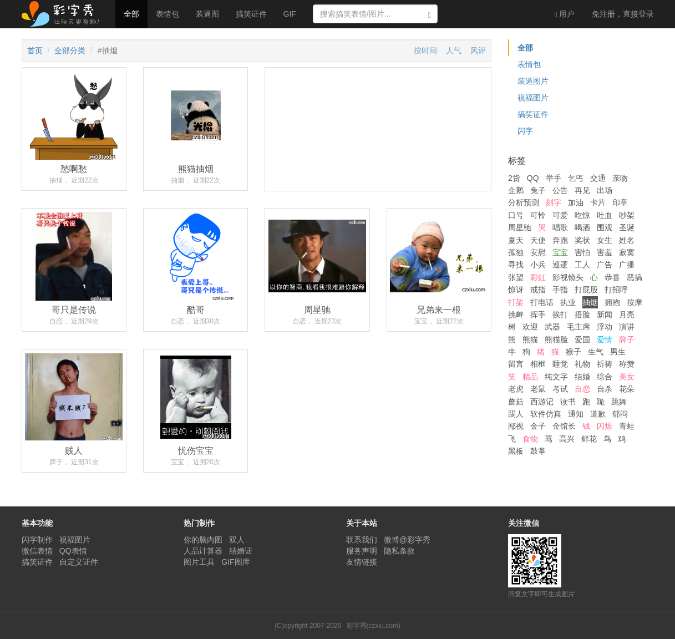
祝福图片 (533, 97)
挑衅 (516, 314)
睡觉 (560, 363)
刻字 (553, 202)
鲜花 (589, 438)
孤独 (516, 252)
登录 (623, 13)
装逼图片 (533, 81)
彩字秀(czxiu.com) (373, 626)
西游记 (542, 401)
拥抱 (612, 302)
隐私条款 (399, 550)
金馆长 (564, 426)
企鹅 (516, 190)
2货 (514, 178)
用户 (564, 14)
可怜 (538, 215)
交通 (598, 178)
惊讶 (516, 289)
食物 (530, 438)
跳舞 (619, 401)
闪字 (525, 130)
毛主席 (578, 326)
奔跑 (560, 240)
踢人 (516, 413)
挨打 (560, 314)
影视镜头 (567, 277)
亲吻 (620, 178)
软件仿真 (545, 413)
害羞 (604, 252)
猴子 (573, 351)
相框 (538, 363)
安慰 (538, 252)
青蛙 (627, 426)
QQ (533, 178)
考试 (560, 388)
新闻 (604, 314)
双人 (237, 539)
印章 (620, 202)
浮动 (604, 326)
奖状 (582, 240)
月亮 (627, 314)
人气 (453, 50)
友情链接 (361, 561)
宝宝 (560, 252)
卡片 (598, 202)
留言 (516, 363)
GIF (289, 13)
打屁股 (586, 289)
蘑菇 (516, 401)
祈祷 (604, 363)
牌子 (627, 339)
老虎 (516, 388)
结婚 (582, 376)
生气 (595, 351)
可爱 (560, 215)
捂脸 (582, 314)
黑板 (516, 451)
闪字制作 (37, 539)
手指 (560, 289)
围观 (604, 227)
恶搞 (634, 277)
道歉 (598, 413)
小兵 (538, 264)
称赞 (627, 363)
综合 (604, 376)
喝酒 (582, 227)
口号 (516, 215)
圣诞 (627, 227)
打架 (516, 302)
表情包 (167, 13)
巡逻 (560, 264)
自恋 (582, 388)
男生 (618, 351)
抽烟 (590, 302)
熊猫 (530, 339)
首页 (35, 50)
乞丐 (575, 178)
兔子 (538, 190)
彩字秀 (64, 14)
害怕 (582, 252)
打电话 (542, 302)
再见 (582, 190)
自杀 (604, 388)
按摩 (634, 302)
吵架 (627, 215)
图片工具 (199, 561)
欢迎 (530, 326)
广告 (604, 264)
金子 (538, 426)
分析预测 (523, 202)
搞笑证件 (251, 13)
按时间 (425, 50)
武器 (552, 326)
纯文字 (556, 376)
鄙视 (516, 426)
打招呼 (616, 289)
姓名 (627, 240)
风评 (478, 50)
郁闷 (620, 413)
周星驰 (519, 227)
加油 (575, 202)
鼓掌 (538, 451)
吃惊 (582, 215)
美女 (627, 376)
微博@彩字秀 (407, 539)
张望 (516, 277)
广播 (627, 264)
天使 (538, 240)
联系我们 (361, 539)
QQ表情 (73, 550)
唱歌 (560, 227)
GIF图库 (235, 561)
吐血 (604, 215)
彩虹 (538, 277)
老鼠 (538, 388)
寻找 (516, 264)
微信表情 (37, 550)
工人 (582, 264)
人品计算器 (203, 550)
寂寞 (627, 252)
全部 (131, 13)
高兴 (567, 438)
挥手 (538, 314)
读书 (568, 401)
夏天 (516, 240)
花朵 (627, 388)
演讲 (627, 326)
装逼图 (207, 13)
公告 (560, 190)
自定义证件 (78, 561)
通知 (575, 413)
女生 (604, 240)
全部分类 (69, 50)
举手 (553, 178)
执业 (568, 302)
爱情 (604, 339)
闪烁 (604, 426)
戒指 (538, 289)
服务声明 (361, 550)
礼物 (582, 363)
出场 (604, 190)
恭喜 (612, 277)
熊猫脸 (556, 339)
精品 (530, 376)
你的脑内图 (203, 539)
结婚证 (240, 550)
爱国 (582, 339)
